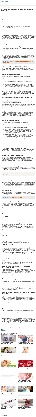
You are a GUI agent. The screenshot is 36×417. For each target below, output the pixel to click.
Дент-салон (4, 1)
